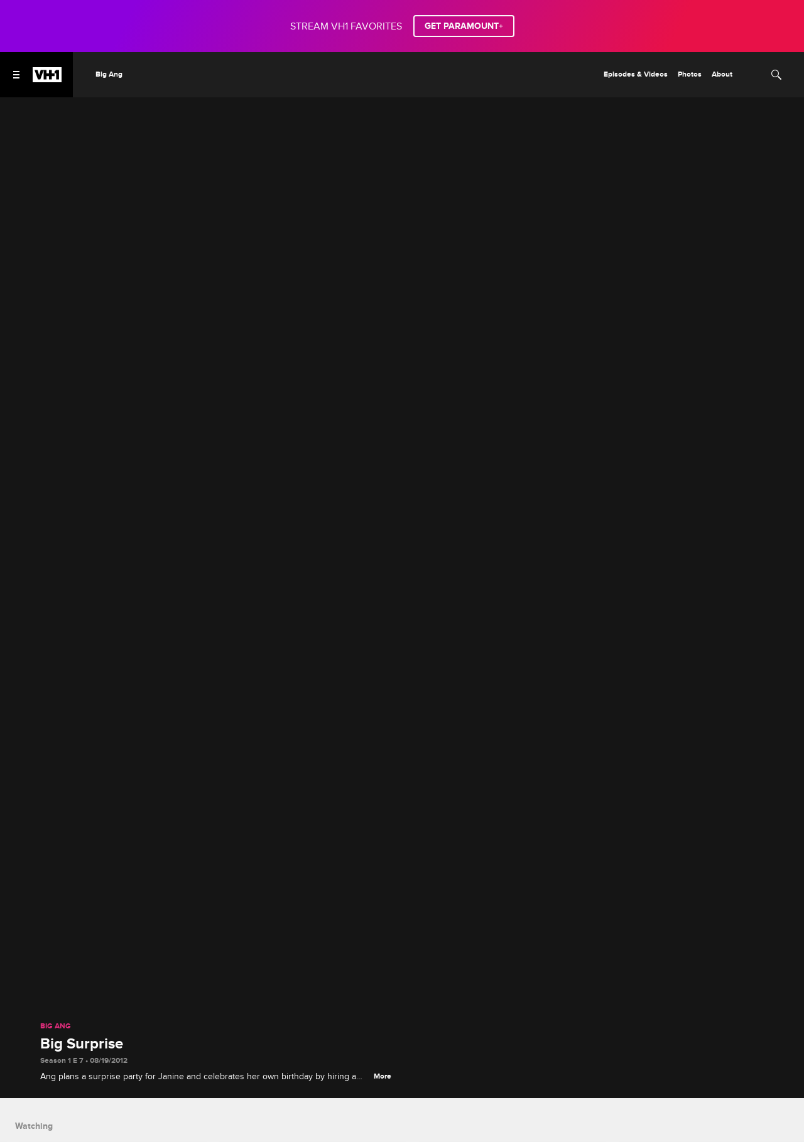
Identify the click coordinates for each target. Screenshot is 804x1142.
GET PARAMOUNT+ (464, 26)
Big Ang (55, 1026)
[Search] (776, 75)
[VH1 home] (47, 79)
